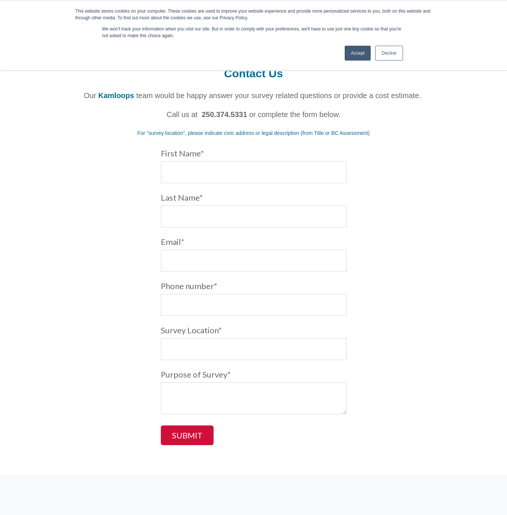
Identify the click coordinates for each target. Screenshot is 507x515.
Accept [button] (358, 53)
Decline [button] (388, 53)
